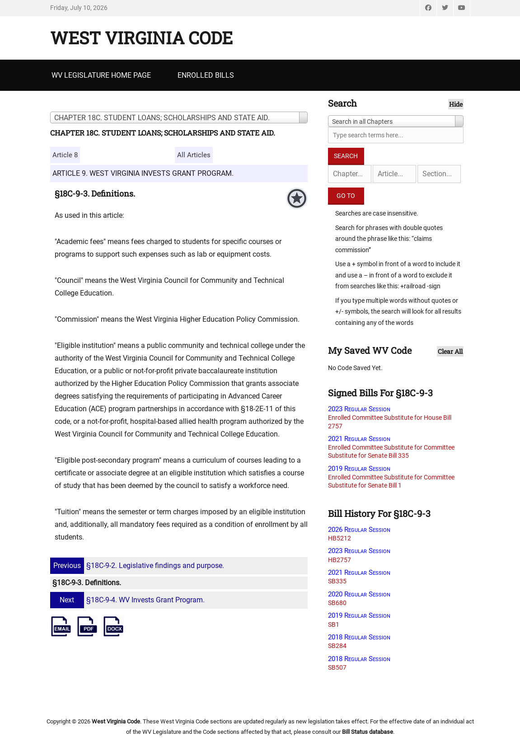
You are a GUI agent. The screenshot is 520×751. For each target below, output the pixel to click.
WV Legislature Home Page (101, 75)
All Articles (194, 155)
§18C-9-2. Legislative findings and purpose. (138, 565)
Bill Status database (367, 731)
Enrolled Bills (206, 75)
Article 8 (65, 155)
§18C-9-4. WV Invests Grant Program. (128, 600)
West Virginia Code (141, 37)
